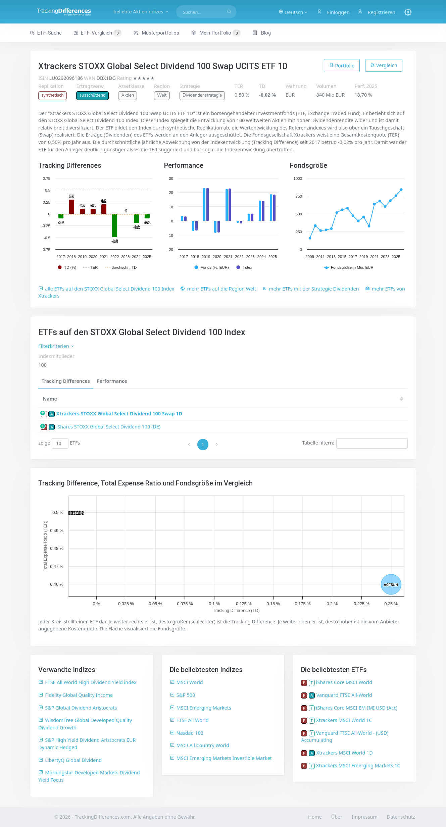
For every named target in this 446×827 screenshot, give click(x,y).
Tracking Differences (66, 381)
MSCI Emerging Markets (200, 708)
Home (315, 817)
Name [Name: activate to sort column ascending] (50, 399)
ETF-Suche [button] (46, 33)
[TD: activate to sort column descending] (215, 399)
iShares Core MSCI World (344, 682)
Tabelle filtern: (355, 443)
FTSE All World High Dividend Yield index (87, 682)
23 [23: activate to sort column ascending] (274, 399)
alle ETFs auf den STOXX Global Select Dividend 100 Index (106, 289)
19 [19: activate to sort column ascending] (354, 399)
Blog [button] (261, 33)
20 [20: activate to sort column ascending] (334, 399)
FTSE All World (189, 720)
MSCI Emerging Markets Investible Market (221, 758)
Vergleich (383, 65)
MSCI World (186, 682)
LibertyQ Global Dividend (70, 760)
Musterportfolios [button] (156, 33)
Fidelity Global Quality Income (75, 695)
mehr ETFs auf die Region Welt (218, 289)
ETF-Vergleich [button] (97, 33)
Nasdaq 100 (186, 733)
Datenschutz (401, 817)
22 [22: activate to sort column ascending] (294, 399)
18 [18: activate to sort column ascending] (374, 399)
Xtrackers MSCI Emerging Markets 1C (358, 765)
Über (336, 817)
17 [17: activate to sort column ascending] (394, 399)
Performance (112, 381)
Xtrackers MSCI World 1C (344, 720)
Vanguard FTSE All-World (344, 695)
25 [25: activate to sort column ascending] (233, 399)
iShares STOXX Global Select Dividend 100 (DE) (108, 426)
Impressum (365, 817)
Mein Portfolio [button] (215, 33)
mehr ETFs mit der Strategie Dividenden (310, 289)
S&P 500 (182, 695)
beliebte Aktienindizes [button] (141, 11)
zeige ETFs (59, 443)
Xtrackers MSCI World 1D (344, 753)
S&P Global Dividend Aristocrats (77, 708)
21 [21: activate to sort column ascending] (314, 399)
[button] (293, 11)
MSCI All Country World (199, 745)
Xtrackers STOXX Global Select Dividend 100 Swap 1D (119, 413)
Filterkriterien (56, 346)
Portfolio (342, 65)
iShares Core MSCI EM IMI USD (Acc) (357, 708)
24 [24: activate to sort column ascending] (253, 399)
